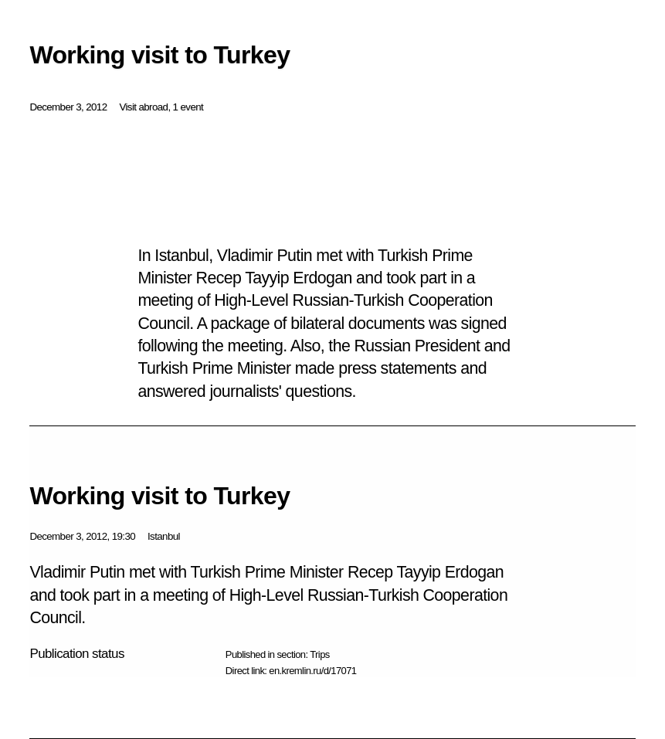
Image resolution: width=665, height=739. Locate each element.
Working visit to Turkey (159, 496)
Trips (319, 654)
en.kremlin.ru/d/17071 (312, 670)
